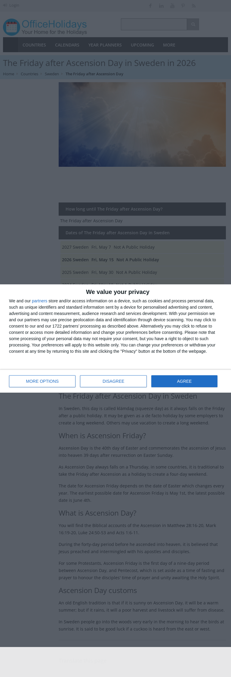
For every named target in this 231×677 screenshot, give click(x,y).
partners (39, 301)
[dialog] (115, 338)
